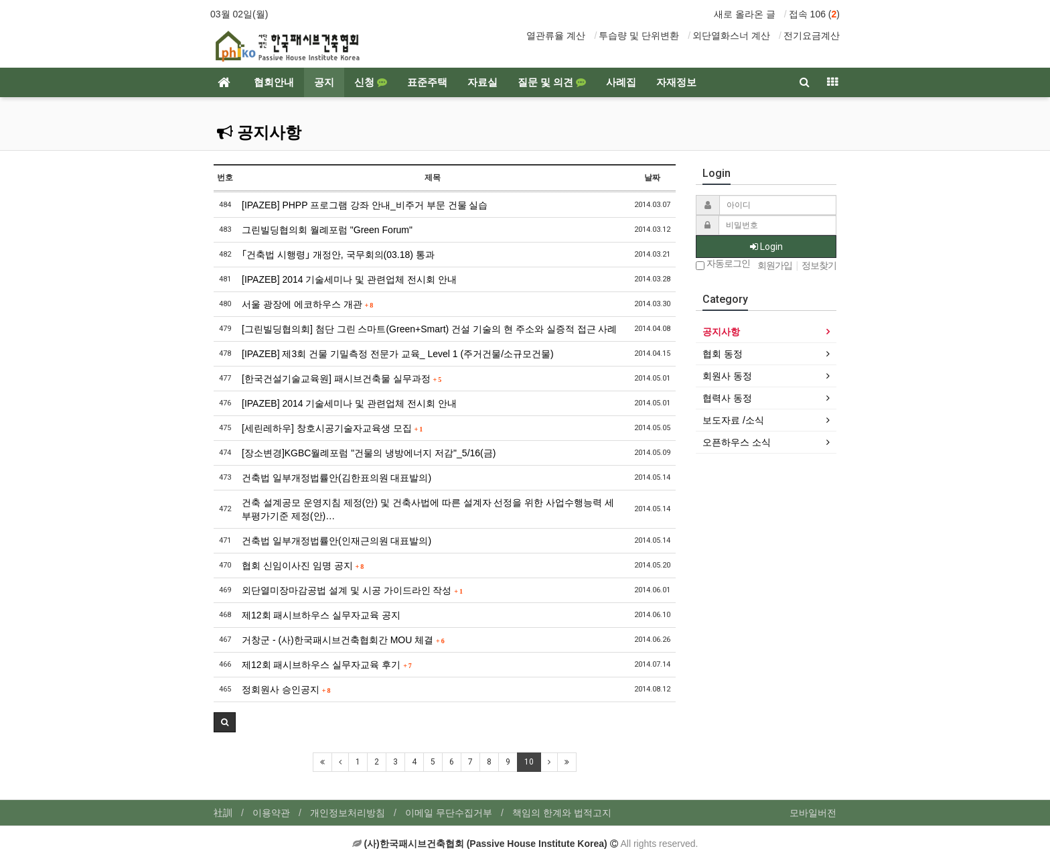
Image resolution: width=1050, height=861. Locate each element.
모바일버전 (813, 812)
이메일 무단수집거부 (448, 812)
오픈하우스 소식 (736, 442)
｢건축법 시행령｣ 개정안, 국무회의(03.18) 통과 (338, 254)
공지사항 (259, 132)
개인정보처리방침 (347, 812)
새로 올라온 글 (744, 14)
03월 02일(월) (239, 14)
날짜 (652, 177)
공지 (324, 82)
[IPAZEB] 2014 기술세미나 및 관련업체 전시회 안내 (349, 279)
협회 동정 (722, 353)
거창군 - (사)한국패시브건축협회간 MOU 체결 (343, 640)
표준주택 (427, 82)
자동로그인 (723, 264)
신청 (370, 82)
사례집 (621, 82)
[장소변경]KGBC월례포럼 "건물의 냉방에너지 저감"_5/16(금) (369, 453)
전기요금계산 (811, 35)
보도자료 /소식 (733, 420)
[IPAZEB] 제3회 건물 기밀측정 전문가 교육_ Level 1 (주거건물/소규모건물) (398, 353)
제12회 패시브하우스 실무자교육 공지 (321, 615)
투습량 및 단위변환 (639, 35)
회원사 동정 (727, 376)
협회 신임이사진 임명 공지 (303, 565)
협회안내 (274, 82)
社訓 (223, 812)
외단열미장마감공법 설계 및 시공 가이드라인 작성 (352, 590)
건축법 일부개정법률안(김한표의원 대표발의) (336, 477)
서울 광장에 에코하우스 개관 (307, 304)
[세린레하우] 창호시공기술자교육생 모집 (332, 428)
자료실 (482, 82)
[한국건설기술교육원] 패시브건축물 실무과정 (341, 378)
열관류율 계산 (555, 35)
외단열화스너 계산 (731, 35)
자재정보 (676, 82)
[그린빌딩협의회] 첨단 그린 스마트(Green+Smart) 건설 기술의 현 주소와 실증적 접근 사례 (429, 329)
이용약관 (271, 812)
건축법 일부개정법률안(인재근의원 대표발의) (336, 540)
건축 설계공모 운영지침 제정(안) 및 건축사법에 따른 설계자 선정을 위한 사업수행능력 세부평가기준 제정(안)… (428, 509)
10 (529, 762)
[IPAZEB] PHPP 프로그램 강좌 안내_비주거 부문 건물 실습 (364, 205)
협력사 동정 (727, 398)
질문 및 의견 (552, 82)
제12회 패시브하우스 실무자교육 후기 (327, 664)
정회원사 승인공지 (286, 689)
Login (766, 246)
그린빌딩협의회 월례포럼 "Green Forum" (327, 229)
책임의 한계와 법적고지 (561, 812)
